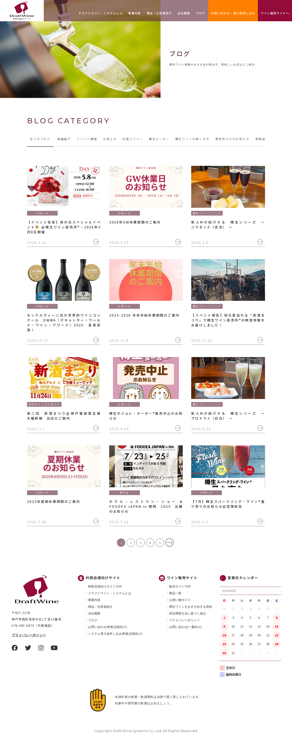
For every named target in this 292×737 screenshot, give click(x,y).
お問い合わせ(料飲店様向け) (107, 627)
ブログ (200, 13)
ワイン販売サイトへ (275, 13)
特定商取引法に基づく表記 (187, 613)
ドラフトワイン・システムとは (101, 13)
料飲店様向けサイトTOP (105, 586)
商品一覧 (175, 593)
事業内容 (134, 13)
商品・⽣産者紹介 (159, 13)
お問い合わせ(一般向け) (185, 627)
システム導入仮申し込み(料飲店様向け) (115, 633)
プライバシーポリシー (29, 635)
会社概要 (183, 13)
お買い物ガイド (180, 600)
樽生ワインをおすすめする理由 (190, 606)
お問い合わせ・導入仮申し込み (233, 13)
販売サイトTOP (180, 586)
